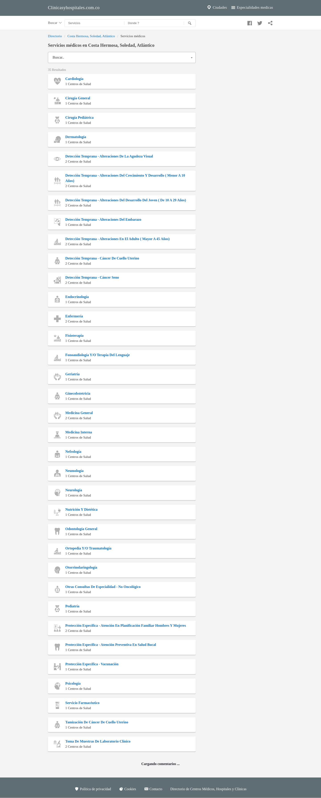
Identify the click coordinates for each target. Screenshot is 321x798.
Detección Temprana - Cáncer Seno (92, 277)
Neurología (73, 490)
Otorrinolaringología (81, 567)
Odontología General (81, 529)
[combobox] (122, 57)
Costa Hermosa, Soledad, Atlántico (91, 36)
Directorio (55, 36)
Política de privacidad (92, 789)
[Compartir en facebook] (249, 22)
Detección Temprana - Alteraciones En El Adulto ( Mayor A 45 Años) (117, 239)
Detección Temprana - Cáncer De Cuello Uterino (102, 258)
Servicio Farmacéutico (82, 703)
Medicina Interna (78, 432)
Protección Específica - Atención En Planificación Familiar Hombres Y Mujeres (125, 625)
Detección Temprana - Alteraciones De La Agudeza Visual (109, 156)
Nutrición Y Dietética (81, 509)
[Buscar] (189, 23)
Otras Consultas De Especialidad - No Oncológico (103, 587)
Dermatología (75, 137)
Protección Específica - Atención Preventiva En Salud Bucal (110, 645)
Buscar (55, 23)
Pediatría (72, 606)
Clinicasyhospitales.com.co (74, 7)
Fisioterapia (74, 335)
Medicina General (79, 413)
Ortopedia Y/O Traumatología (88, 548)
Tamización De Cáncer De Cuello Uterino (96, 722)
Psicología (72, 683)
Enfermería (74, 316)
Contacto (153, 789)
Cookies (127, 789)
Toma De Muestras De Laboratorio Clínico (97, 741)
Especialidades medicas (251, 7)
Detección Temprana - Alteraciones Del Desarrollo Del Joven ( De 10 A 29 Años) (125, 200)
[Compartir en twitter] (259, 22)
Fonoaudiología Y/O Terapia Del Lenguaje (97, 355)
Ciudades (216, 7)
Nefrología (73, 451)
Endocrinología (77, 297)
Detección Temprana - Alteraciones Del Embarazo (103, 219)
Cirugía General (77, 98)
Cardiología (74, 79)
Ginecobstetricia (77, 393)
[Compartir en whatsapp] (270, 22)
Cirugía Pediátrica (79, 117)
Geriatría (72, 374)
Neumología (74, 471)
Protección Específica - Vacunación (91, 664)
